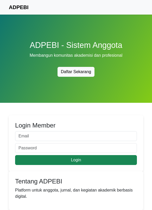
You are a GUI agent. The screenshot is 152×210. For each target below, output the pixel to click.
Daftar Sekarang (76, 71)
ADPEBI (19, 7)
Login (76, 160)
